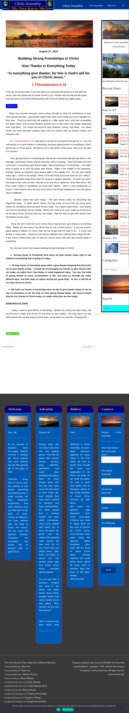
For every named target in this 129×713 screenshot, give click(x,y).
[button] (123, 5)
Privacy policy (68, 709)
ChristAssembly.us (12, 678)
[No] (126, 708)
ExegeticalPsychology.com (16, 694)
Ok (58, 709)
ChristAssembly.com (13, 674)
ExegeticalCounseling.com (16, 701)
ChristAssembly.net (13, 670)
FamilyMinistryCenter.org (16, 682)
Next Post (88, 346)
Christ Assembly (56, 5)
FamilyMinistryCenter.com (16, 686)
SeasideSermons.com (13, 690)
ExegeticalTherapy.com (14, 697)
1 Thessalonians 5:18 (49, 84)
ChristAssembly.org (13, 666)
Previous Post (7, 346)
